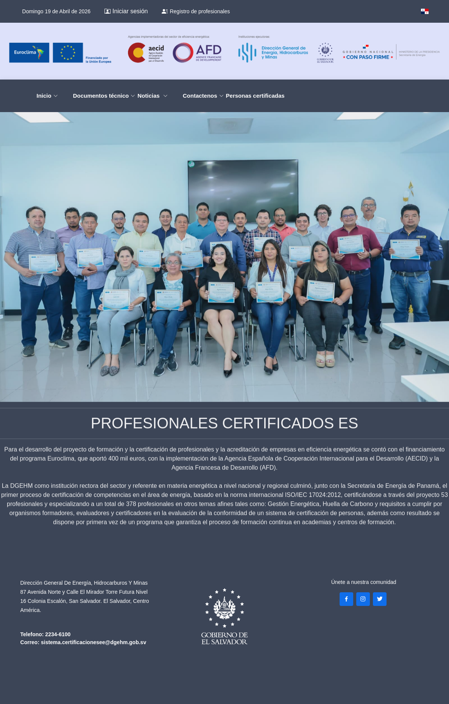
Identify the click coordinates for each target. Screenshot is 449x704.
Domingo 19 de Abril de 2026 (56, 11)
